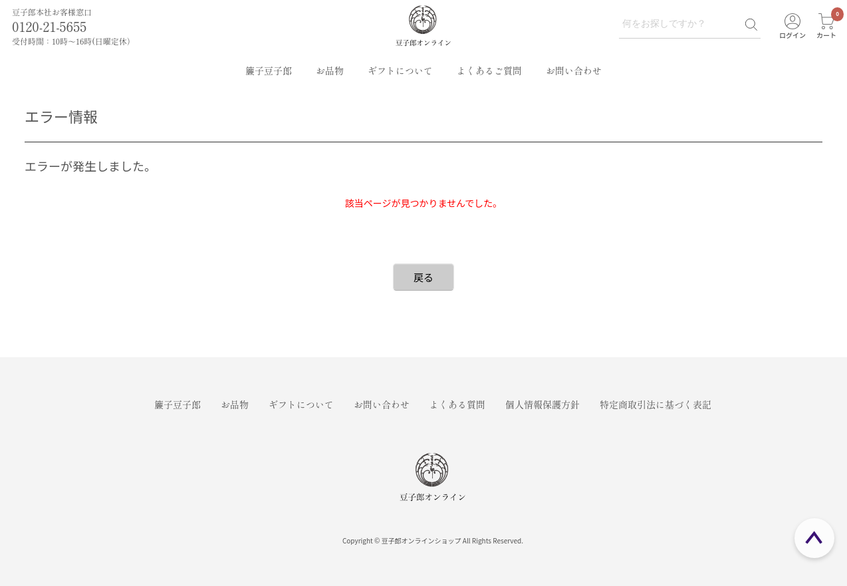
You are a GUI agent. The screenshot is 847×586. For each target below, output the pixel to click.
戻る (423, 277)
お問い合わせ (574, 70)
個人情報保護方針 (542, 404)
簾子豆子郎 (268, 70)
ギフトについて (400, 70)
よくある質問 (457, 404)
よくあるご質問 (489, 70)
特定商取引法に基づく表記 (655, 404)
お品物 (330, 70)
